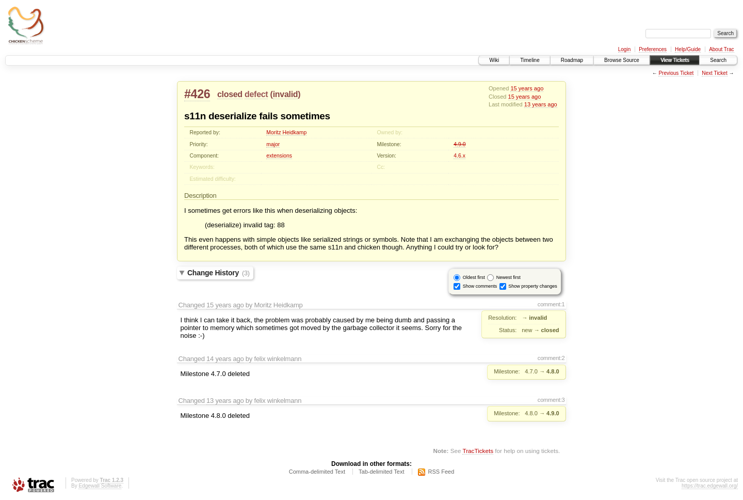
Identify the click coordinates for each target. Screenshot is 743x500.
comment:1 (551, 304)
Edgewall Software (99, 486)
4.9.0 (459, 144)
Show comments (480, 285)
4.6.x (459, 156)
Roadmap (572, 60)
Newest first (508, 276)
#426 (197, 94)
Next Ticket (714, 73)
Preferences (653, 49)
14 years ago (225, 359)
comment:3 (551, 400)
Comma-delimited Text (317, 471)
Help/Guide (688, 49)
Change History (218, 273)
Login (624, 49)
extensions (279, 156)
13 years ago (540, 104)
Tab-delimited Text (381, 471)
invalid (285, 94)
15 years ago (526, 88)
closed (230, 94)
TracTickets (477, 450)
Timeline (529, 60)
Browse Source (621, 60)
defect (256, 94)
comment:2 (551, 358)
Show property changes (532, 285)
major (273, 144)
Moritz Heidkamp (286, 132)
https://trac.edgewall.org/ (710, 486)
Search (718, 60)
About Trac (721, 49)
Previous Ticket (675, 73)
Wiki (494, 60)
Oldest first (474, 276)
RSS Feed (441, 471)
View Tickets (674, 60)
